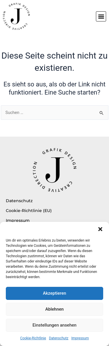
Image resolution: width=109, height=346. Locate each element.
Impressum (80, 338)
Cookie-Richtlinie (33, 338)
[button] (100, 229)
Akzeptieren (54, 293)
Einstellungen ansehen (54, 325)
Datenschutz (58, 338)
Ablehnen (54, 309)
